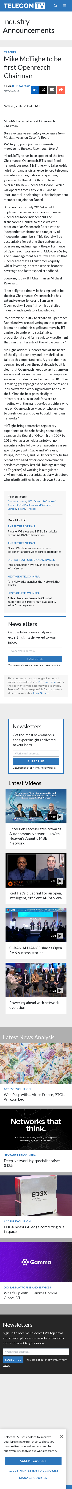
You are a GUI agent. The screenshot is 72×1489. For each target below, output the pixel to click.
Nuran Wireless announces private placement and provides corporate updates (34, 549)
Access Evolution (17, 1089)
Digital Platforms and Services (33, 505)
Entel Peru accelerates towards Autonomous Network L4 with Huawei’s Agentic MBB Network (35, 836)
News (21, 508)
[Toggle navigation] (64, 6)
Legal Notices (41, 693)
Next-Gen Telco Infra (24, 576)
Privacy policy (52, 665)
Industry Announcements (28, 25)
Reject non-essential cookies (33, 1470)
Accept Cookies (33, 1460)
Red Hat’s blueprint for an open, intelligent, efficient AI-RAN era (35, 895)
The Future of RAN (21, 526)
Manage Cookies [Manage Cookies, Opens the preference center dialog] (33, 1477)
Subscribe (35, 658)
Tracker (10, 52)
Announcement (17, 501)
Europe (12, 508)
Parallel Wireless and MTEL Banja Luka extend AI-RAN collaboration (32, 533)
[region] (33, 1459)
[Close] (61, 1436)
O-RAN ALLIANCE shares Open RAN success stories (35, 950)
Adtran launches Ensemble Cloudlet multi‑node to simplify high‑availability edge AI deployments (32, 601)
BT (30, 501)
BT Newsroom (21, 85)
